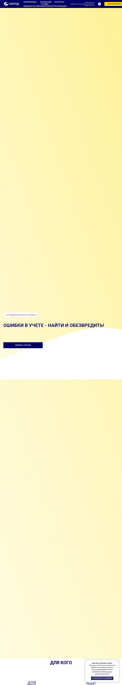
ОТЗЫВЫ (44, 4)
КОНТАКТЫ (59, 2)
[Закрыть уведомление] (118, 662)
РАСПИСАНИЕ (46, 2)
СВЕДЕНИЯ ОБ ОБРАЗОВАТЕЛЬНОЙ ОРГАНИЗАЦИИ (45, 6)
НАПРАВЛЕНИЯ (30, 2)
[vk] (99, 3)
